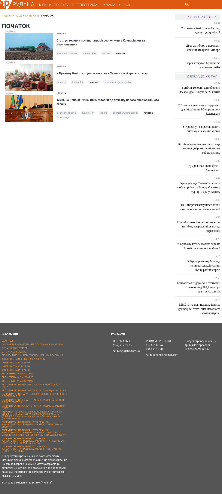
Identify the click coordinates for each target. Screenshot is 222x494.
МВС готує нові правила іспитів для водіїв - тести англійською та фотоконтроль (199, 309)
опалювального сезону (125, 113)
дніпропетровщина (67, 53)
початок (120, 53)
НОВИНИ (45, 5)
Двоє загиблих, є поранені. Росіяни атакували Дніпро (203, 47)
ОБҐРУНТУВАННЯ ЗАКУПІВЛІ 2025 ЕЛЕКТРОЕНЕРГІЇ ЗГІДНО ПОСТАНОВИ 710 (34, 395)
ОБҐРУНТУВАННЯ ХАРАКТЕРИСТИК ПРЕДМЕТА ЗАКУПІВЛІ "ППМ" (34, 407)
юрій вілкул (63, 117)
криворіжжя (89, 53)
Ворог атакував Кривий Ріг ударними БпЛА (203, 65)
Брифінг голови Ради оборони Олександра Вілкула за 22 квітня (199, 89)
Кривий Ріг (77, 82)
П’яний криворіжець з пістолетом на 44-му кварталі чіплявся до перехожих (198, 226)
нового (103, 113)
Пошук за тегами (27, 15)
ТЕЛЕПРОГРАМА (84, 5)
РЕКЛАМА (107, 5)
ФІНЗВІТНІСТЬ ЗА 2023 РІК (16, 362)
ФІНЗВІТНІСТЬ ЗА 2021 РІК (16, 370)
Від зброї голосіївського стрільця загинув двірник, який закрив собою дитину (199, 148)
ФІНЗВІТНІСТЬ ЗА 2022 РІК (16, 366)
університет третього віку (117, 82)
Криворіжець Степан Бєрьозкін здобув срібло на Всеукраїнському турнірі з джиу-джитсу (198, 187)
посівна (106, 53)
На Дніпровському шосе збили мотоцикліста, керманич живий (200, 207)
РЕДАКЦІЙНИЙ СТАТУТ (14, 348)
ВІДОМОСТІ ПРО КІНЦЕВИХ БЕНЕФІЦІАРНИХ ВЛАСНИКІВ (32, 355)
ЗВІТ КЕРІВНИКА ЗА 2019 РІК (17, 381)
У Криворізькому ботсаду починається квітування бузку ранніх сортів (203, 265)
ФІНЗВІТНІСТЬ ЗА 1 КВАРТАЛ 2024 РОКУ (23, 359)
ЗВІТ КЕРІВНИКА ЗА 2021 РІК (17, 373)
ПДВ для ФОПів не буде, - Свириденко (203, 167)
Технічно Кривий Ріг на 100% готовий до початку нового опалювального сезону (107, 102)
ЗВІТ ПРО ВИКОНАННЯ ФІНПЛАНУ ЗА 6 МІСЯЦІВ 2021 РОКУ (34, 390)
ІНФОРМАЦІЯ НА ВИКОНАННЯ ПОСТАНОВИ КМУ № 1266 (32, 344)
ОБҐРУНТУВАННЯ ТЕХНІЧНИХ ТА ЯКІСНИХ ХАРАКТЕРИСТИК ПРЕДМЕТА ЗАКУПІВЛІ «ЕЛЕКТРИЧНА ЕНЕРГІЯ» (32, 424)
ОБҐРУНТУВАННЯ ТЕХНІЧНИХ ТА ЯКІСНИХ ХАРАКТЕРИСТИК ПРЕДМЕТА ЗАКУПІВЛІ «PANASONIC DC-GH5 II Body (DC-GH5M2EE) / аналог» (33, 440)
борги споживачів (66, 113)
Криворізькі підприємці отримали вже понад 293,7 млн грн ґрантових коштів (198, 287)
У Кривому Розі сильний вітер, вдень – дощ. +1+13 (200, 30)
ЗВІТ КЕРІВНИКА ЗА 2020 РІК (17, 377)
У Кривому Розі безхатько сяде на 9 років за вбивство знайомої (198, 246)
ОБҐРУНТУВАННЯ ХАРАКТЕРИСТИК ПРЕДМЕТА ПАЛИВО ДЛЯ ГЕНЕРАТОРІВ (33, 401)
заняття (61, 82)
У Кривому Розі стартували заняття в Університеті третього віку (102, 73)
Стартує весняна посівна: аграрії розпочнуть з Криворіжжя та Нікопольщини (100, 42)
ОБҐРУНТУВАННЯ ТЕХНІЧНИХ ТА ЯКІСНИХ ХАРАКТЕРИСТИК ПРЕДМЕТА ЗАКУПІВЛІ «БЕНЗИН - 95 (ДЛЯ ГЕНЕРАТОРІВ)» (31, 448)
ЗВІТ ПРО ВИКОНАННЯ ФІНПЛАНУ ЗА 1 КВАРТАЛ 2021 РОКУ (31, 385)
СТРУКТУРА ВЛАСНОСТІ (15, 351)
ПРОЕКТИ (61, 5)
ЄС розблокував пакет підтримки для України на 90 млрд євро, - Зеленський (199, 109)
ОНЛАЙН (124, 5)
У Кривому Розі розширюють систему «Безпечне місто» (201, 128)
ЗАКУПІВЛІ (8, 341)
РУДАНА (23, 4)
